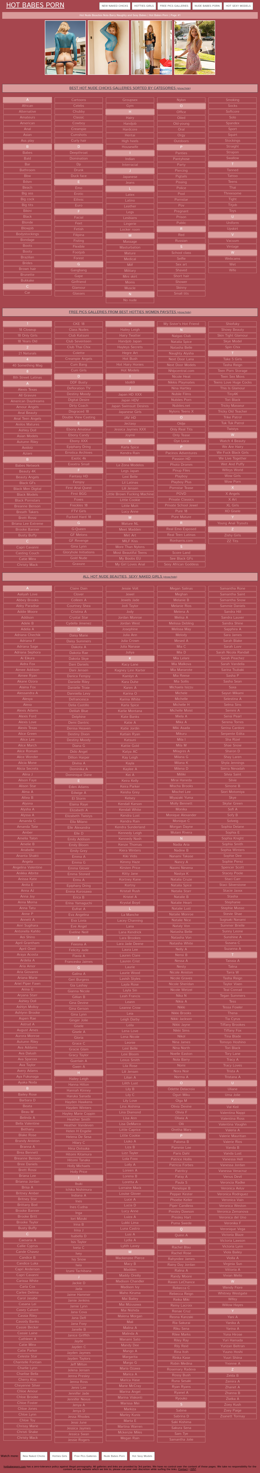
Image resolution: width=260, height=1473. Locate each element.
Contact (183, 1469)
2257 (193, 1469)
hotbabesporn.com (15, 1467)
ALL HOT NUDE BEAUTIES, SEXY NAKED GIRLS (130, 576)
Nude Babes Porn (207, 6)
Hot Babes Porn (35, 5)
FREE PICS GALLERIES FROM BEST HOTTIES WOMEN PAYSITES (130, 312)
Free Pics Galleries (174, 6)
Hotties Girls (144, 6)
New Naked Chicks (115, 6)
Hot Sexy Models (238, 6)
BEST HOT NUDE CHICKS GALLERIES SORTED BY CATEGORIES (130, 88)
